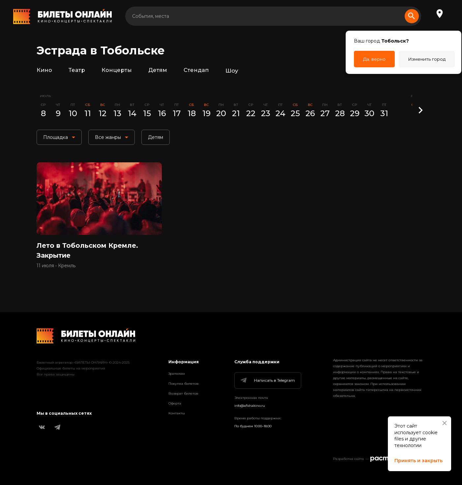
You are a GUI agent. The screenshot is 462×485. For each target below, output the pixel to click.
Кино (44, 70)
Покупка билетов (183, 383)
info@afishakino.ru (249, 406)
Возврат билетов (183, 393)
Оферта (174, 403)
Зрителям (176, 374)
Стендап (196, 70)
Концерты (116, 70)
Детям (157, 70)
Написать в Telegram (267, 380)
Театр (77, 70)
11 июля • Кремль (56, 268)
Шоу (232, 70)
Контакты (176, 413)
